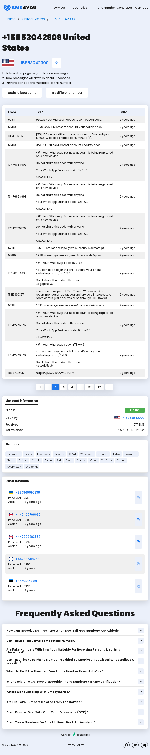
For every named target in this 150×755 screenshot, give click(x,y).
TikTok (116, 454)
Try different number (66, 93)
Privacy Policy (74, 745)
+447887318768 (27, 558)
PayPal (29, 454)
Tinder (121, 460)
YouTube (106, 460)
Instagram (13, 454)
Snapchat (32, 467)
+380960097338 (27, 492)
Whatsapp (86, 454)
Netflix (10, 460)
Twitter (23, 460)
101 (89, 387)
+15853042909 (33, 63)
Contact (141, 8)
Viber (93, 460)
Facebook (43, 454)
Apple (48, 460)
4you (19, 8)
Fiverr (69, 460)
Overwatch (14, 467)
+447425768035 (28, 514)
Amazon (103, 454)
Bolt (58, 460)
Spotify (81, 460)
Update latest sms (22, 93)
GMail (72, 454)
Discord (59, 454)
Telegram (131, 454)
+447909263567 (27, 536)
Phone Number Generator (113, 8)
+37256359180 (26, 581)
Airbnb (36, 460)
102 (100, 387)
